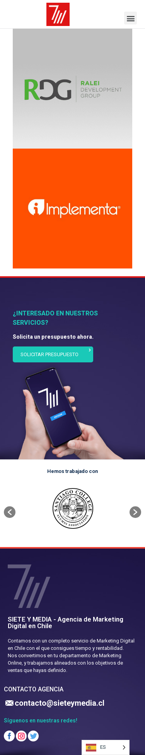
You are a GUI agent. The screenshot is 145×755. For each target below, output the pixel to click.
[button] (130, 18)
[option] (72, 508)
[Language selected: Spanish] (106, 747)
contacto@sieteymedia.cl (59, 703)
